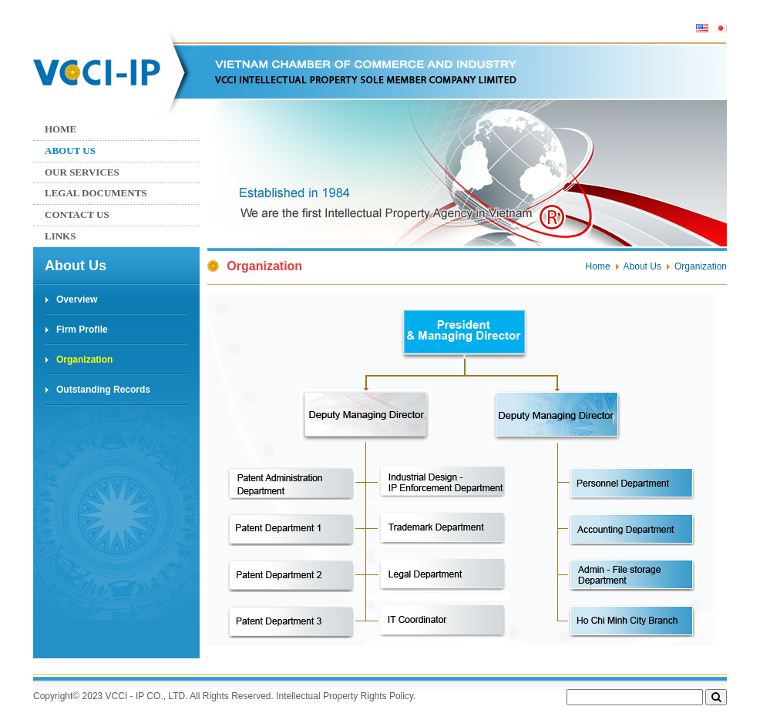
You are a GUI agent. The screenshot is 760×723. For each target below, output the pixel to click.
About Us (70, 150)
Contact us (77, 214)
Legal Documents (96, 193)
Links (60, 236)
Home (60, 129)
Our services (82, 172)
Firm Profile (82, 329)
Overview (76, 299)
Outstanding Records (103, 389)
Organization (84, 359)
